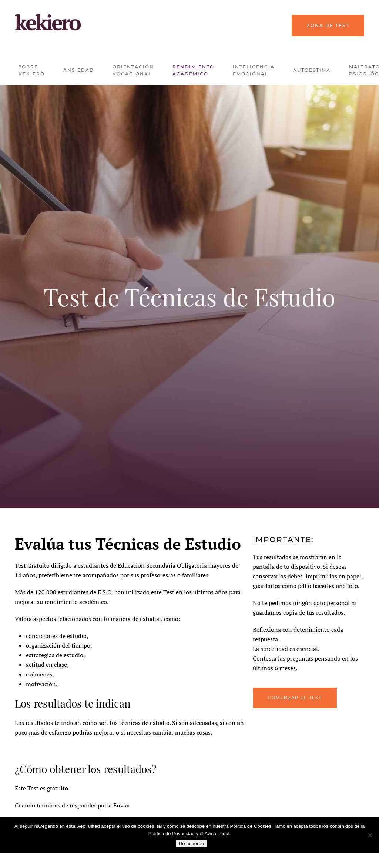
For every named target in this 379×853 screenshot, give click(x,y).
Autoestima (312, 70)
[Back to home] (48, 22)
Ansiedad (78, 70)
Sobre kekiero (32, 70)
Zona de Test (328, 25)
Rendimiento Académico (193, 70)
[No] (369, 835)
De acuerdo (191, 843)
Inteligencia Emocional (254, 70)
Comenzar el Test (295, 697)
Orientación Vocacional (133, 70)
